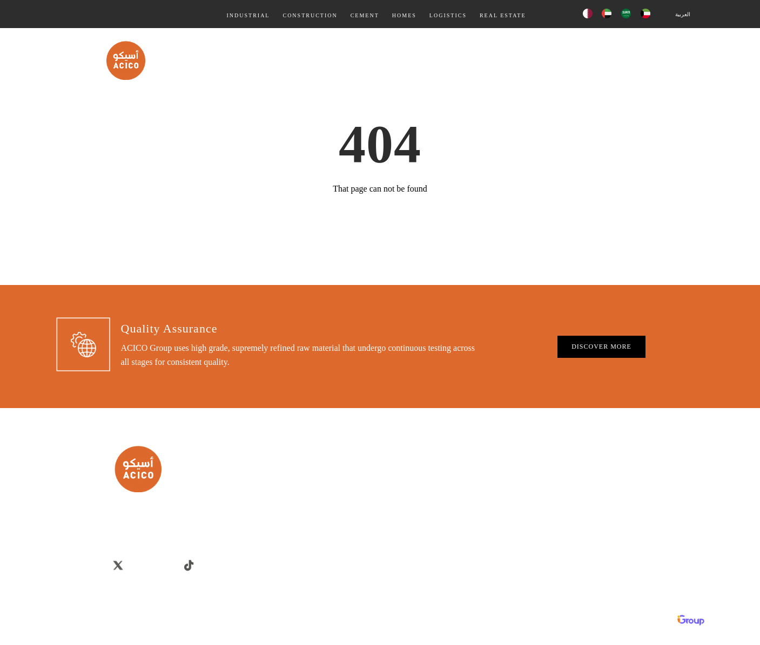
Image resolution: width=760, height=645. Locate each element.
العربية (682, 14)
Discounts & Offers (621, 529)
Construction (310, 15)
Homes (404, 15)
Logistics (448, 15)
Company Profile (358, 529)
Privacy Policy (354, 499)
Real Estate (503, 15)
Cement (365, 15)
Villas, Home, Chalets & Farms (638, 484)
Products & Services (437, 60)
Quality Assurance (350, 60)
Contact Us (669, 60)
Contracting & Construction (633, 499)
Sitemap (346, 544)
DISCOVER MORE (601, 346)
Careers (345, 484)
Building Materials (620, 469)
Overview (348, 514)
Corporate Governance (366, 469)
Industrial (248, 15)
